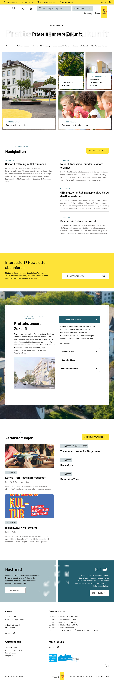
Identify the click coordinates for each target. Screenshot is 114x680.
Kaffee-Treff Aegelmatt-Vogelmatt (25, 477)
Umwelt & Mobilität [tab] (80, 46)
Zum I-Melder (97, 593)
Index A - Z (80, 676)
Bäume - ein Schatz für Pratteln (78, 221)
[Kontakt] (13, 8)
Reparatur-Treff (69, 479)
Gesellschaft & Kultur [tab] (61, 46)
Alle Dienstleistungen (99, 46)
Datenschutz (90, 676)
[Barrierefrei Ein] (31, 8)
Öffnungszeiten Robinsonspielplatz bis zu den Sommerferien (84, 194)
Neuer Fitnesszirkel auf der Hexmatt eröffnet (81, 165)
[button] (4, 8)
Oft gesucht (79, 8)
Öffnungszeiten (67, 2)
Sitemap (72, 676)
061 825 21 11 (28, 2)
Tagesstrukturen (67, 351)
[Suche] (40, 8)
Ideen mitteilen (14, 590)
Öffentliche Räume (67, 360)
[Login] (22, 8)
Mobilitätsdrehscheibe (69, 368)
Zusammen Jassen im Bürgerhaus (80, 451)
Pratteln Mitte (65, 343)
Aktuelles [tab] (9, 46)
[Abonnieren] (103, 276)
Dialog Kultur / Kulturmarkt (21, 527)
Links (107, 676)
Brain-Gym (66, 465)
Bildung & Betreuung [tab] (41, 46)
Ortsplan (8, 633)
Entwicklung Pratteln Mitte (70, 319)
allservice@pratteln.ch (47, 2)
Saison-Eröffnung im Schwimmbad (25, 164)
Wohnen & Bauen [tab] (23, 46)
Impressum (100, 676)
